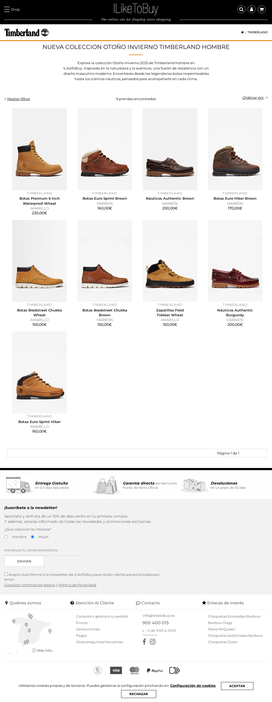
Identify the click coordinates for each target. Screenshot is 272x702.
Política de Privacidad (77, 585)
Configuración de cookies (194, 686)
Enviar (24, 561)
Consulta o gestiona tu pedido (102, 616)
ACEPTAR (238, 686)
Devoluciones (88, 629)
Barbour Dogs (220, 623)
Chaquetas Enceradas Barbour (234, 616)
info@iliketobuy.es (158, 615)
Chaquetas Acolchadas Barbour (235, 635)
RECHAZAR (138, 694)
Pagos (81, 635)
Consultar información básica (29, 585)
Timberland (258, 32)
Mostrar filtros (18, 99)
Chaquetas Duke (222, 642)
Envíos (81, 623)
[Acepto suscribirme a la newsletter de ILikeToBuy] (6, 574)
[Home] (240, 32)
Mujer (44, 537)
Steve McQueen (221, 629)
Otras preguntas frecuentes (99, 642)
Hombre (19, 537)
